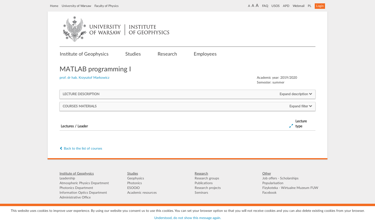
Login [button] (320, 6)
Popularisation (272, 183)
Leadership (67, 178)
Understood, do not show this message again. (187, 218)
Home (54, 6)
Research (167, 54)
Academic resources (142, 192)
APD (286, 6)
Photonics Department (76, 188)
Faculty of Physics (106, 6)
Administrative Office (75, 197)
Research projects (208, 188)
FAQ (265, 6)
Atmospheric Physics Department (84, 183)
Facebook (269, 192)
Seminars (201, 192)
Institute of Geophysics (84, 54)
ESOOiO (133, 188)
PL (309, 6)
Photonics (134, 183)
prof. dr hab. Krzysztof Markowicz (84, 77)
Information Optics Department (83, 192)
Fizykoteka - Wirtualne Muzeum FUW (290, 188)
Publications (204, 183)
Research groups (207, 178)
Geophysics (135, 178)
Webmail (298, 6)
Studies (133, 54)
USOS (275, 6)
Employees (205, 54)
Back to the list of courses (81, 148)
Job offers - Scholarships (280, 178)
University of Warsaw (76, 6)
